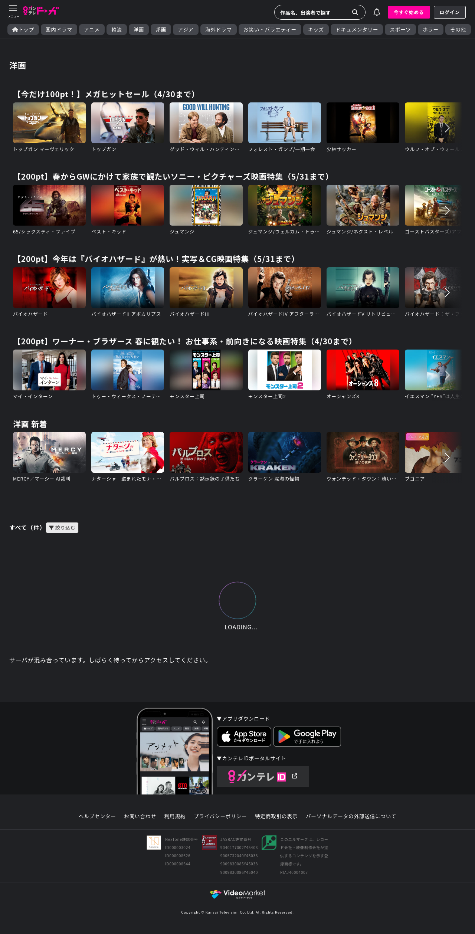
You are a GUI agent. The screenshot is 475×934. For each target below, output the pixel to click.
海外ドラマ (218, 29)
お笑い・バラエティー (270, 29)
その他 (458, 29)
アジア (186, 29)
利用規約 (175, 817)
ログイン (450, 12)
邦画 (160, 29)
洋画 (139, 29)
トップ (23, 29)
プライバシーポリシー (220, 817)
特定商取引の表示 (276, 817)
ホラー (431, 29)
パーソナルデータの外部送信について (351, 817)
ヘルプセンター (97, 817)
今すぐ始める (409, 12)
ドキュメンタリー (356, 29)
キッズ (316, 29)
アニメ (92, 29)
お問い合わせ (140, 817)
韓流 (116, 29)
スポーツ (400, 29)
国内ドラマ (59, 29)
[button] (447, 128)
